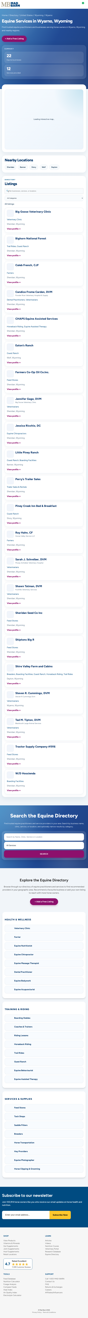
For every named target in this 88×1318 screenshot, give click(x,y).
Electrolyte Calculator (12, 1295)
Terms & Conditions (49, 1312)
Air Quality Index (10, 1292)
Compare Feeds (9, 1287)
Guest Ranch (23, 246)
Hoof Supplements (11, 1252)
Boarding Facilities (28, 460)
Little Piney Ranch (27, 452)
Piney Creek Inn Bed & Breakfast (36, 506)
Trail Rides (11, 246)
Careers (48, 1290)
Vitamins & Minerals (11, 1243)
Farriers (10, 273)
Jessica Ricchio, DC (28, 425)
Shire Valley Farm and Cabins (34, 666)
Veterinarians (32, 300)
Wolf (44, 167)
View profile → (14, 229)
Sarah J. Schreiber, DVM (31, 559)
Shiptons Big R (24, 639)
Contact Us (49, 1281)
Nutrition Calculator (11, 1281)
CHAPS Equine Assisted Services (36, 318)
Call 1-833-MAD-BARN (54, 1279)
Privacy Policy (37, 1312)
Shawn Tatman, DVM (28, 586)
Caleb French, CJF (27, 265)
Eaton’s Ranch (24, 345)
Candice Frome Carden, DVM (33, 292)
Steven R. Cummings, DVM (32, 693)
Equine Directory (52, 1254)
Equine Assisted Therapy (35, 326)
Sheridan (10, 167)
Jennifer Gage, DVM (28, 399)
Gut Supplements (10, 1246)
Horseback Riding (15, 326)
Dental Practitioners (16, 300)
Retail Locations (9, 1254)
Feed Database (9, 1279)
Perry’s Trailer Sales (28, 479)
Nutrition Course (52, 1246)
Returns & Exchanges (53, 1287)
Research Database (53, 1252)
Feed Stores (12, 380)
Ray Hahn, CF (24, 532)
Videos (48, 1243)
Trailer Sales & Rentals (17, 487)
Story (34, 167)
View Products (9, 1240)
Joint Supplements (11, 1249)
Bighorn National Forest (30, 238)
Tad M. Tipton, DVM (28, 720)
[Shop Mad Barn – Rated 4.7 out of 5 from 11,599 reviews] (17, 1264)
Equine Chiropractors (16, 433)
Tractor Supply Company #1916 (35, 746)
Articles (48, 1240)
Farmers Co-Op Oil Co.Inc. (32, 372)
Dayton (54, 167)
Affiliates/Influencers (53, 1292)
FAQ (47, 1284)
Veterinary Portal (52, 1249)
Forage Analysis (9, 1284)
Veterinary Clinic (14, 219)
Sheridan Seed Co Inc (28, 612)
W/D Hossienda (25, 773)
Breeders (11, 674)
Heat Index (7, 1290)
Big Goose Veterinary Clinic (33, 211)
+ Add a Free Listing (14, 38)
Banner (23, 167)
